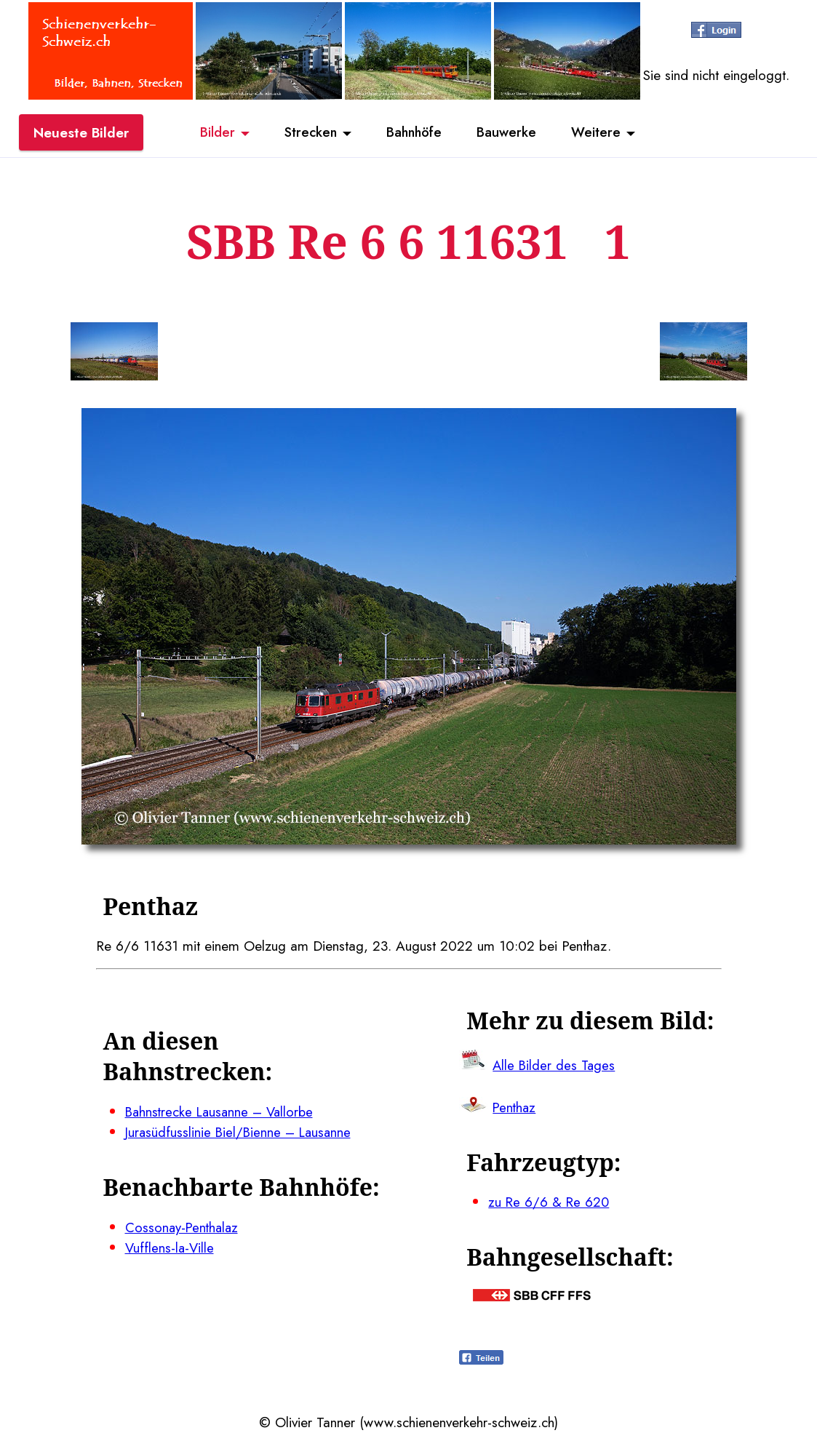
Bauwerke (510, 133)
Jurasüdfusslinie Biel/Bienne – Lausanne (241, 1132)
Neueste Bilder (81, 133)
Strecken (307, 133)
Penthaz (515, 1107)
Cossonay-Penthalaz (183, 1227)
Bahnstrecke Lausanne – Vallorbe (223, 1111)
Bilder (212, 133)
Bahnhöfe (415, 133)
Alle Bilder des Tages (555, 1065)
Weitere (601, 133)
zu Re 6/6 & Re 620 (549, 1201)
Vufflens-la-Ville (170, 1248)
